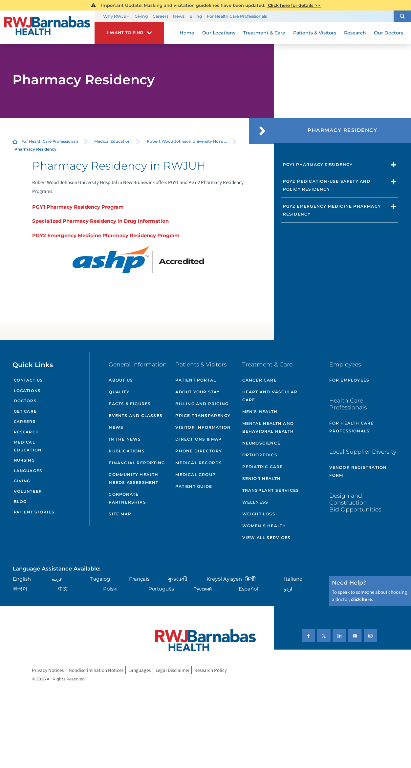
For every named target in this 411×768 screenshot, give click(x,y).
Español (248, 589)
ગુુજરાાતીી (177, 579)
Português (161, 589)
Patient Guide (193, 486)
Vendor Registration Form (358, 471)
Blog (20, 501)
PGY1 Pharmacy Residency (318, 164)
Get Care (25, 411)
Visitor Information (203, 427)
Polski (110, 589)
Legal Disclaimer (172, 670)
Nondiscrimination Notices (96, 670)
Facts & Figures (130, 403)
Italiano (293, 579)
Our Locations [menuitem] (218, 33)
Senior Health (261, 478)
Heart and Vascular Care (270, 395)
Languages (28, 470)
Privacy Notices (48, 670)
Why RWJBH (116, 16)
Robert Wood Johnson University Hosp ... (187, 141)
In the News (125, 439)
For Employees (349, 380)
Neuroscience (261, 443)
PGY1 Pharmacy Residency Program (78, 207)
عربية (57, 579)
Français (139, 579)
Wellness (255, 502)
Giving (141, 16)
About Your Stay (197, 391)
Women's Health (264, 525)
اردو (288, 589)
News (178, 16)
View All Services (266, 537)
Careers (160, 16)
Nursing (24, 460)
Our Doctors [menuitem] (388, 33)
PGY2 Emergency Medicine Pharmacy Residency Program (106, 235)
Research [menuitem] (355, 33)
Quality (119, 391)
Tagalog (100, 579)
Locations (27, 390)
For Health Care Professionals (237, 16)
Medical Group (195, 474)
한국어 (20, 589)
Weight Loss (258, 513)
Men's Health (259, 411)
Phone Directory (198, 450)
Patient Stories (34, 512)
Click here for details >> (294, 5)
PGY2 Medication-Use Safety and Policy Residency (327, 185)
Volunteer (28, 491)
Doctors (25, 401)
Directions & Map (198, 439)
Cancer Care (259, 380)
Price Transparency (202, 415)
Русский (202, 589)
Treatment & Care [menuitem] (264, 33)
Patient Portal (195, 380)
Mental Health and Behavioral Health (268, 427)
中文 (63, 589)
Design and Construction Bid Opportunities (355, 502)
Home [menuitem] (187, 33)
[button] (402, 16)
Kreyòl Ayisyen (224, 579)
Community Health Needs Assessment (133, 478)
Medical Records (198, 462)
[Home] (47, 27)
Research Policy (210, 670)
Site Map (120, 513)
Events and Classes (135, 415)
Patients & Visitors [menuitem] (314, 33)
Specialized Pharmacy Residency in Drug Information (100, 221)
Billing (195, 16)
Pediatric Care (262, 466)
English (22, 579)
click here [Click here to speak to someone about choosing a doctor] (361, 599)
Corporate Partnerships (127, 498)
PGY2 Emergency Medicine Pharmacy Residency (332, 210)
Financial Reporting (137, 462)
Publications (126, 450)
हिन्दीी (250, 579)
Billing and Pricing (201, 403)
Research (26, 432)
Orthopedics (259, 454)
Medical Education (112, 141)
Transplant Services (270, 490)
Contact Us (28, 380)
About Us (121, 380)
